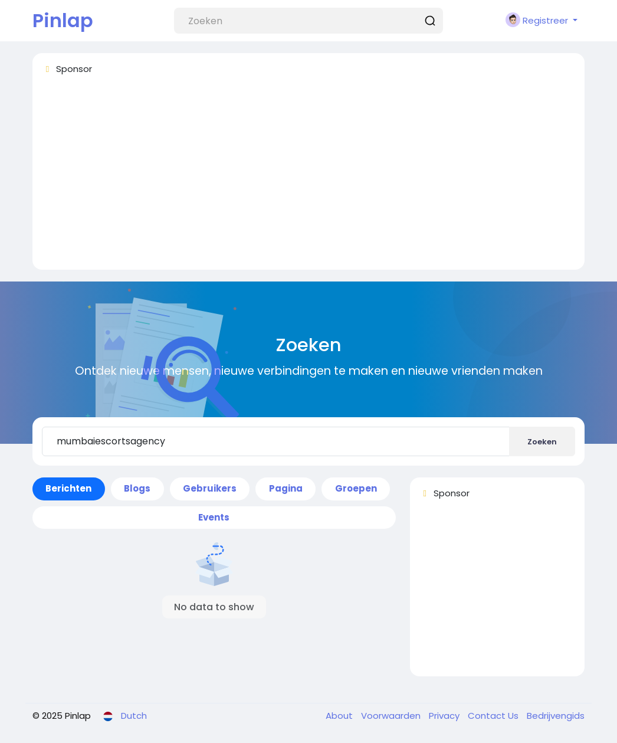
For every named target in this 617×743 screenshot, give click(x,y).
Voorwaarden (392, 715)
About (340, 715)
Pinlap (62, 20)
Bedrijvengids (556, 715)
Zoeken (542, 441)
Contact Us (494, 715)
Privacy (445, 715)
